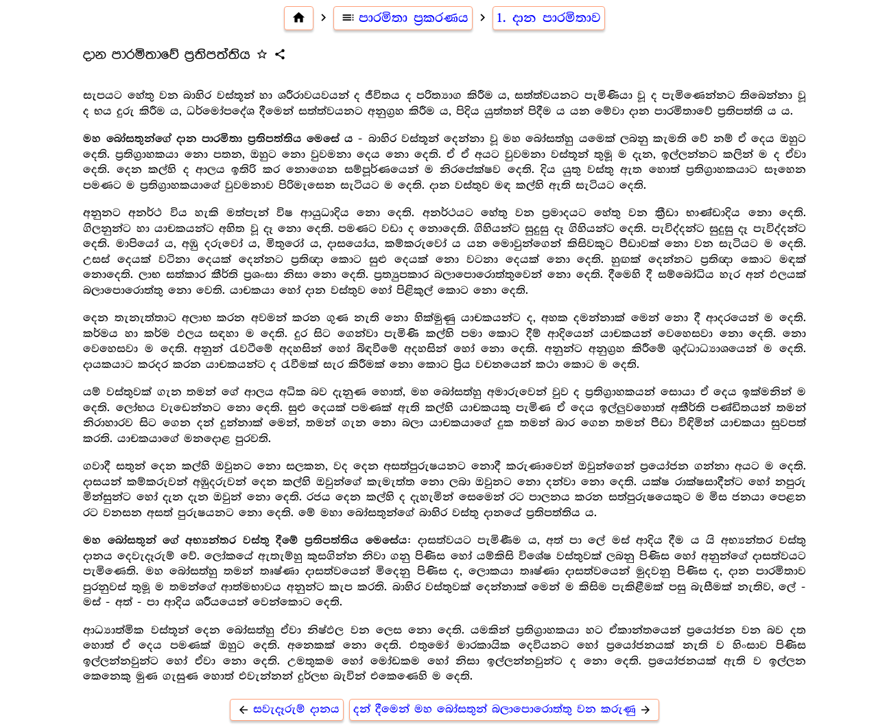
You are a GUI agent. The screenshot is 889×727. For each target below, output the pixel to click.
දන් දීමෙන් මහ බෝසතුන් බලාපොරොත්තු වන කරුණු (504, 709)
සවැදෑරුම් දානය (287, 709)
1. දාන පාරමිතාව (549, 17)
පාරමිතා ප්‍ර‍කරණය (403, 17)
